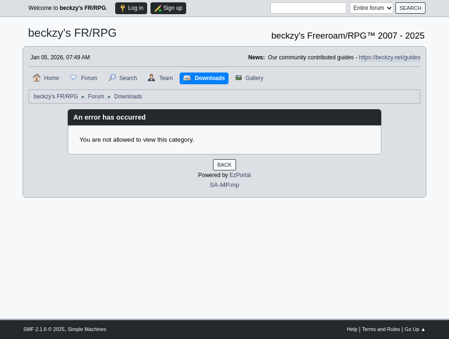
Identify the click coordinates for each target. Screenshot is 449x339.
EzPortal (240, 175)
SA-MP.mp (224, 184)
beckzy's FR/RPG (72, 32)
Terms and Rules (381, 329)
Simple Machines (87, 329)
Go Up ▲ (415, 329)
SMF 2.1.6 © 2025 (44, 329)
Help (352, 329)
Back (224, 165)
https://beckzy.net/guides (389, 57)
